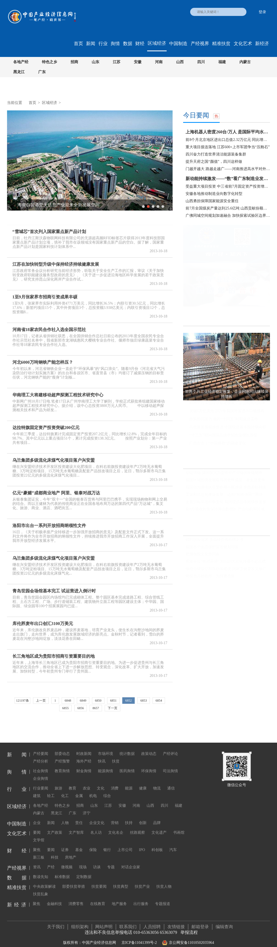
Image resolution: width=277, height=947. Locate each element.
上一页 (41, 700)
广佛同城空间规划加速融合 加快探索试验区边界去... (228, 216)
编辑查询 (224, 921)
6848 (68, 700)
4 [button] (158, 206)
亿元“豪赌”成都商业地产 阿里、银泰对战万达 (56, 488)
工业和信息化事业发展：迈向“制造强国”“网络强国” (228, 494)
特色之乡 (49, 62)
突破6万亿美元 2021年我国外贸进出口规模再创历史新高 (229, 411)
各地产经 (20, 62)
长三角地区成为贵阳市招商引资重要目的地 (53, 651)
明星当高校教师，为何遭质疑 (210, 576)
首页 (78, 43)
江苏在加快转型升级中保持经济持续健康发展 (55, 259)
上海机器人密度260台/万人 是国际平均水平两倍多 (228, 132)
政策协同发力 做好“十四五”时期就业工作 (223, 419)
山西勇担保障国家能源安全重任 (212, 201)
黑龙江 (19, 72)
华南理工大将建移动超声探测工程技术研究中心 (57, 390)
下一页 (112, 708)
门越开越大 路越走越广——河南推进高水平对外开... (228, 169)
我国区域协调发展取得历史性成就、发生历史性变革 (228, 480)
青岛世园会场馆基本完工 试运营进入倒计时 (54, 586)
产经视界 (200, 43)
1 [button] (143, 206)
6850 (98, 700)
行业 (103, 43)
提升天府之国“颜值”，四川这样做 (214, 162)
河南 (159, 62)
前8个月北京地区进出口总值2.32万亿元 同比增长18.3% (228, 140)
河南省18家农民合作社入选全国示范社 (49, 324)
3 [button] (153, 206)
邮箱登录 (200, 921)
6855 (65, 708)
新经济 (262, 43)
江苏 (116, 62)
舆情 (115, 43)
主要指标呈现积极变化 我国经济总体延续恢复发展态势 (228, 502)
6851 (113, 700)
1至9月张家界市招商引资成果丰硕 (44, 292)
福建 (222, 62)
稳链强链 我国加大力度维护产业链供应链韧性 (224, 473)
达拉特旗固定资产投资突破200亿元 (46, 422)
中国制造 (178, 43)
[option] (90, 160)
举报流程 (189, 927)
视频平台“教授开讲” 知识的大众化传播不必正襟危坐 (228, 562)
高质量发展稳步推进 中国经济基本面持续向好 (227, 427)
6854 (159, 700)
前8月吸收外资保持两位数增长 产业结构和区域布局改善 (228, 509)
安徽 (137, 62)
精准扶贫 (221, 43)
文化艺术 (243, 43)
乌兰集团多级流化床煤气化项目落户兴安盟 (53, 455)
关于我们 (55, 921)
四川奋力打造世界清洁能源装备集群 (216, 154)
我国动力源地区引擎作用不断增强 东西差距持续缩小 (228, 487)
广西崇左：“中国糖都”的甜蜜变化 (217, 443)
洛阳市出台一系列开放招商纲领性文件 (49, 520)
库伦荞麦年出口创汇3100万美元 (42, 618)
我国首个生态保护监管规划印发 (212, 547)
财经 (139, 43)
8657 (96, 708)
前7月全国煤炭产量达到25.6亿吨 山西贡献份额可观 (228, 208)
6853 (143, 700)
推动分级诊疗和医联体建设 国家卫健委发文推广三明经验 (228, 569)
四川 (201, 62)
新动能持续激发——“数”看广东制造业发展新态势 (228, 178)
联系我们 (128, 921)
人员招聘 (152, 921)
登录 (262, 12)
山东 (95, 62)
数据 (127, 43)
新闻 (90, 43)
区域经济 (157, 43)
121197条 (22, 700)
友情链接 (176, 921)
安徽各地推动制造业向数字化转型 (214, 194)
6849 (83, 700)
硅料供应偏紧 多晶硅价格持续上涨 (214, 540)
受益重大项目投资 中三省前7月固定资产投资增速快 (228, 186)
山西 (180, 62)
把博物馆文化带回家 (203, 554)
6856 (80, 708)
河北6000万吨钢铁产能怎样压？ (42, 357)
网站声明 (104, 921)
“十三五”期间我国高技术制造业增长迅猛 (223, 435)
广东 (42, 72)
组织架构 (79, 921)
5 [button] (162, 206)
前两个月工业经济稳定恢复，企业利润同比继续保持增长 (229, 403)
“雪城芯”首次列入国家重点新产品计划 (49, 226)
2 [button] (148, 206)
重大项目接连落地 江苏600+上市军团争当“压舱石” (228, 147)
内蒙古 (245, 62)
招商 (74, 62)
